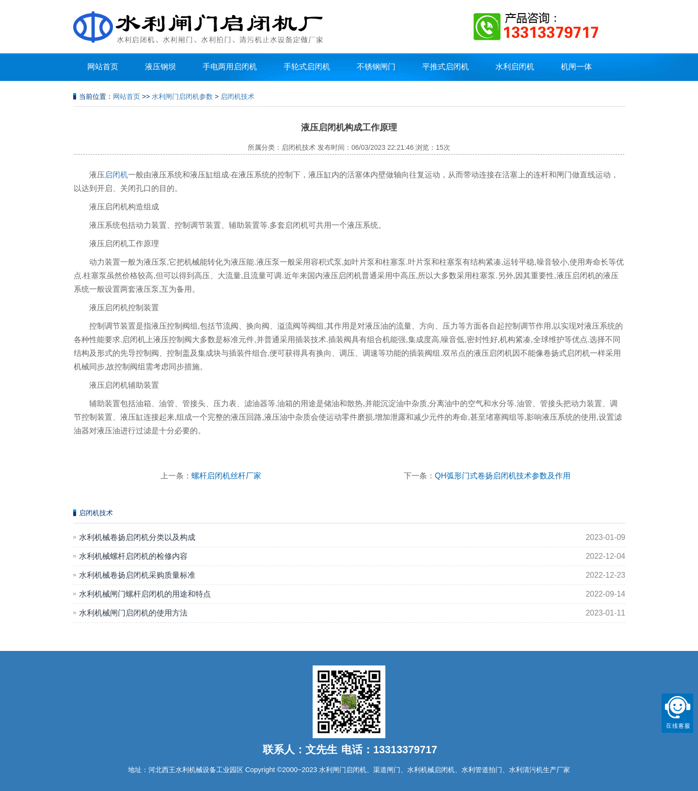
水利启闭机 (514, 67)
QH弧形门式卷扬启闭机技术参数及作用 (503, 476)
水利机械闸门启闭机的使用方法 (133, 613)
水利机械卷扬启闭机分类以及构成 (137, 537)
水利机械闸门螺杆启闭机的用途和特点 (145, 594)
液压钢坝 (160, 67)
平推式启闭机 (445, 67)
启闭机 (116, 175)
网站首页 (102, 67)
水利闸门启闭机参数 (182, 96)
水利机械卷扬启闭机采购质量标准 (137, 575)
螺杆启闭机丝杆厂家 (226, 476)
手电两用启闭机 (230, 67)
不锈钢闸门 (376, 67)
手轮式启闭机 (307, 67)
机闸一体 (576, 67)
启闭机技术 (237, 96)
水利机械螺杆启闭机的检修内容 (133, 556)
